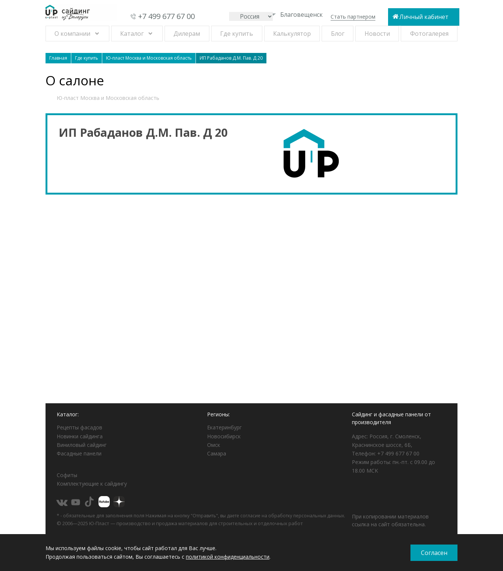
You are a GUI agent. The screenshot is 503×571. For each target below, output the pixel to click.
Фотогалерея (429, 33)
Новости (377, 33)
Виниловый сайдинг (82, 444)
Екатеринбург (224, 427)
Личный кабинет (424, 17)
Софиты (67, 475)
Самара (216, 453)
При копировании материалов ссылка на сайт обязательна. (390, 520)
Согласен (434, 553)
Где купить (236, 33)
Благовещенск (297, 14)
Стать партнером (353, 16)
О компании (72, 33)
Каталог (132, 33)
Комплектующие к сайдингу (92, 483)
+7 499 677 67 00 (166, 16)
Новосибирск (224, 436)
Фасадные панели (79, 453)
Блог (337, 33)
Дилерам (187, 33)
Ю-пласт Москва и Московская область (108, 97)
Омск (213, 444)
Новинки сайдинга (80, 436)
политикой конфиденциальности (227, 556)
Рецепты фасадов (79, 427)
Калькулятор (292, 33)
